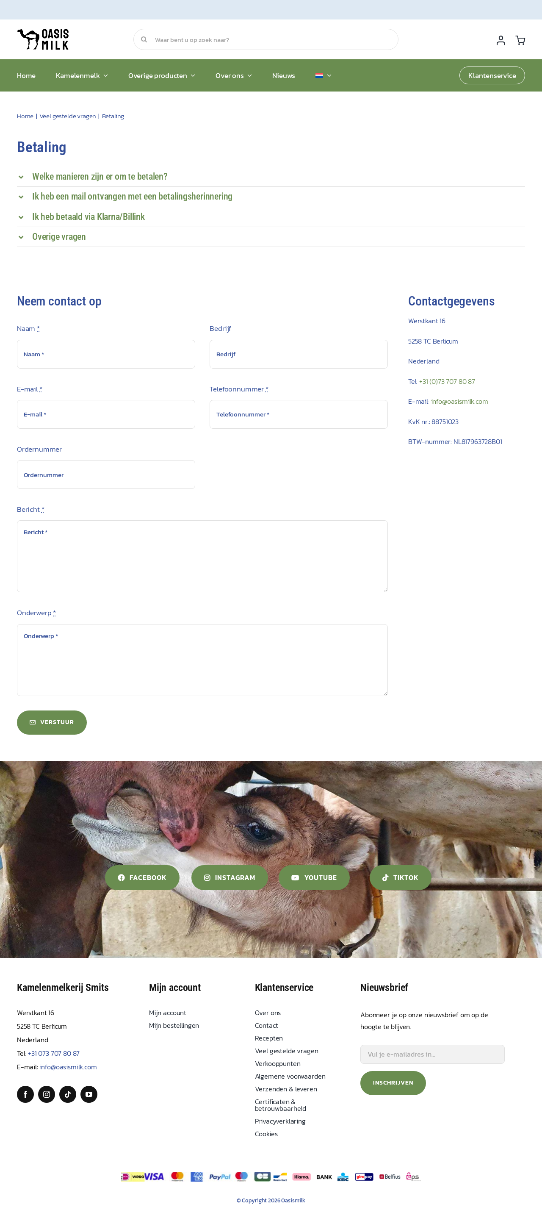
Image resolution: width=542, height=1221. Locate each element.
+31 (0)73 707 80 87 (447, 381)
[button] (271, 176)
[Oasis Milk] (43, 32)
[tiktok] (67, 1094)
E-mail (29, 388)
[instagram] (46, 1094)
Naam (28, 328)
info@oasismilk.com (459, 401)
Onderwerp (36, 612)
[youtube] (88, 1094)
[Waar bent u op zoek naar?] (265, 39)
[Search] (144, 39)
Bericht (30, 509)
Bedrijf (220, 328)
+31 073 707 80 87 (54, 1053)
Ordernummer (39, 449)
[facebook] (25, 1094)
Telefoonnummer (239, 388)
